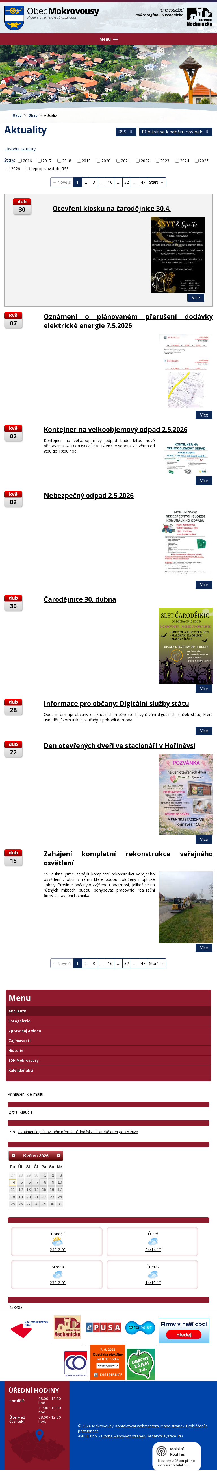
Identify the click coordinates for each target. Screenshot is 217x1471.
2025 (204, 160)
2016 (27, 160)
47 (143, 182)
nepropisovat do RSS (50, 168)
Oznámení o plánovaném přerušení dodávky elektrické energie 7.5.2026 (128, 321)
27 (13, 1175)
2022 (145, 160)
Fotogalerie (19, 1021)
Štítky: (9, 160)
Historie (15, 1050)
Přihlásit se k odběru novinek (176, 132)
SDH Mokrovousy (23, 1060)
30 (36, 1175)
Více (196, 298)
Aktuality (17, 1011)
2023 (164, 160)
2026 (15, 168)
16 (110, 182)
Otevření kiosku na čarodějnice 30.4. (112, 208)
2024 (184, 160)
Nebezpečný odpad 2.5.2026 (89, 495)
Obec (33, 115)
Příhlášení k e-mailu (25, 1094)
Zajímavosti (19, 1040)
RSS (126, 132)
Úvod (17, 115)
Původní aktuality (20, 149)
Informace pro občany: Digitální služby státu (116, 703)
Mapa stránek (172, 1425)
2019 (86, 160)
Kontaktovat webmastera (137, 1425)
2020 (105, 160)
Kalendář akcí (20, 1070)
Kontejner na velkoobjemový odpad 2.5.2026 (115, 429)
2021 (125, 160)
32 (126, 182)
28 (20, 1175)
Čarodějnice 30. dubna (80, 599)
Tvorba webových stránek (123, 1436)
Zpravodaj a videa (24, 1030)
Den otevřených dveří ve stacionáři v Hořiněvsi (119, 745)
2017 (46, 160)
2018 (66, 160)
